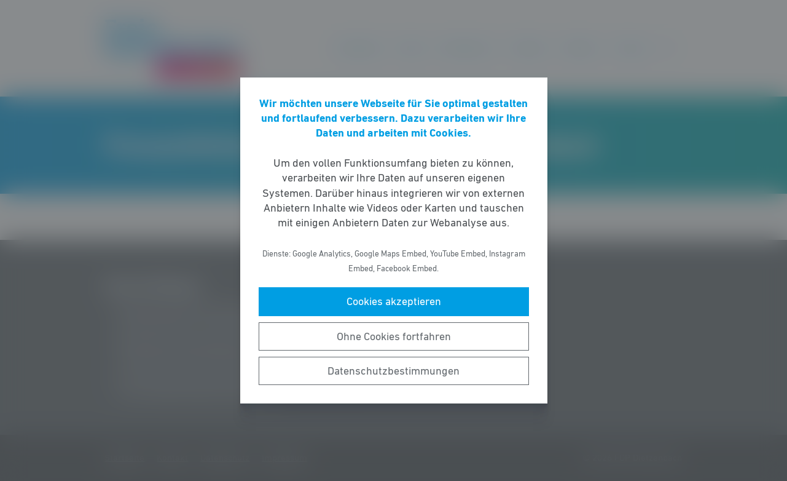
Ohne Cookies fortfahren (394, 336)
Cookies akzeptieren (394, 301)
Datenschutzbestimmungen (393, 371)
